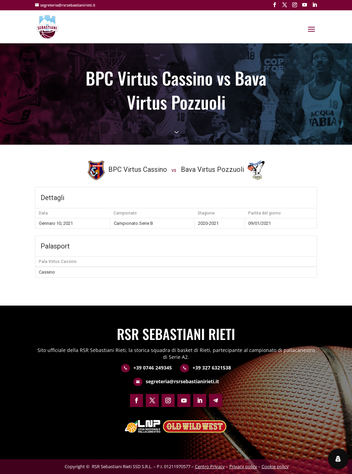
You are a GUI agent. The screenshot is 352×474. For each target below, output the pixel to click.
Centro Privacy (210, 466)
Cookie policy (275, 466)
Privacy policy (243, 466)
